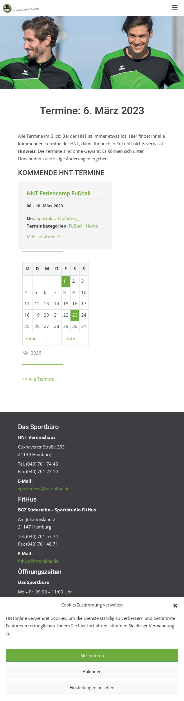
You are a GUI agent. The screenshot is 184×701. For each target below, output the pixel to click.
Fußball (76, 226)
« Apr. (31, 339)
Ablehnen (92, 671)
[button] (175, 605)
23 (74, 315)
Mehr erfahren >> (44, 236)
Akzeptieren (92, 655)
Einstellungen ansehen (92, 687)
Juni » (69, 339)
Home (92, 226)
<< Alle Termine (38, 379)
